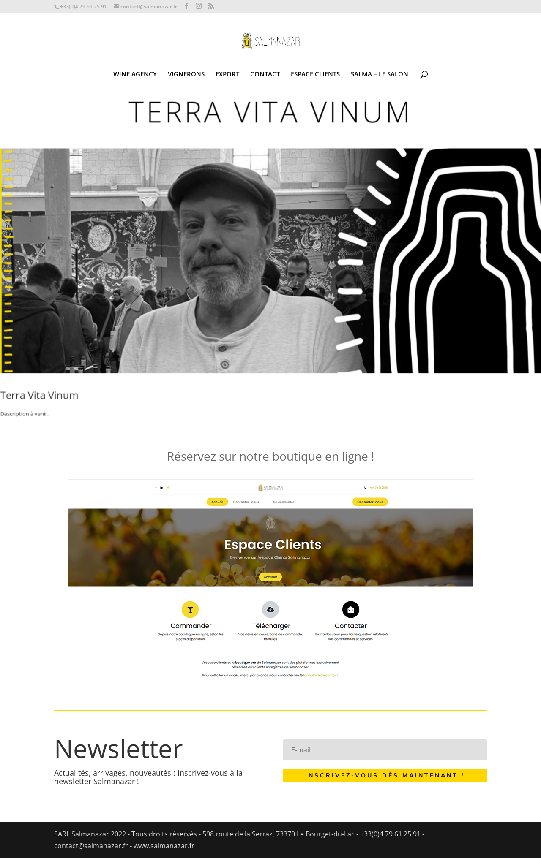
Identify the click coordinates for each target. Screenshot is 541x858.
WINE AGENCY (135, 74)
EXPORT (227, 74)
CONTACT (265, 74)
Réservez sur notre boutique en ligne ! (270, 456)
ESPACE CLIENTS (315, 74)
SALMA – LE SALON (379, 74)
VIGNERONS (186, 74)
